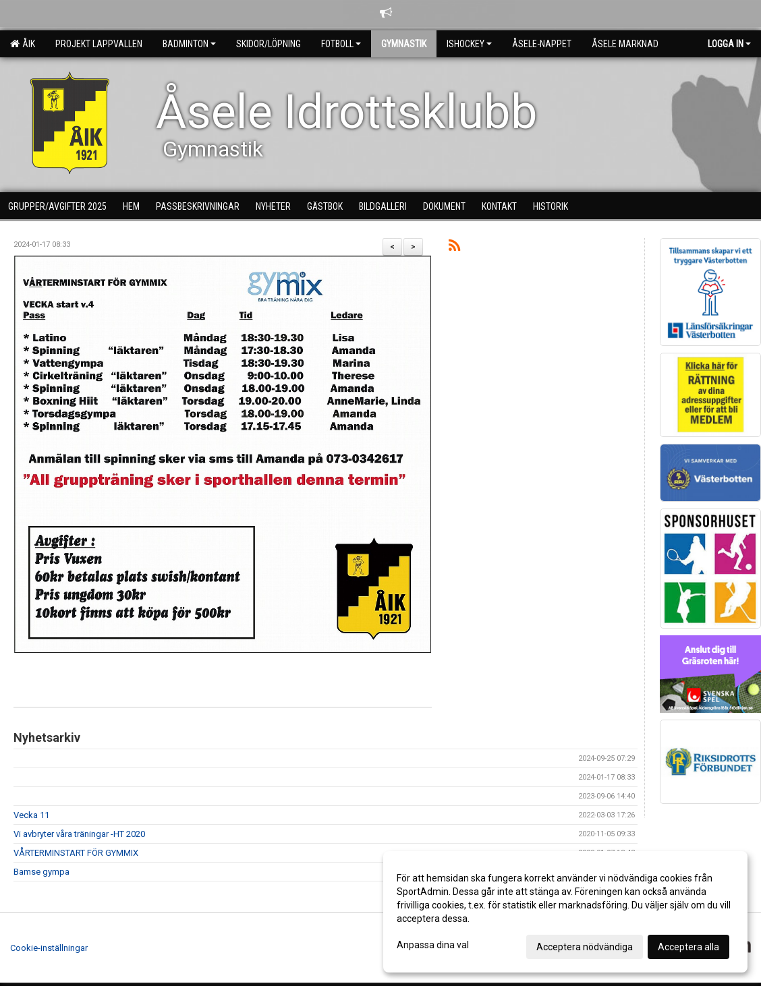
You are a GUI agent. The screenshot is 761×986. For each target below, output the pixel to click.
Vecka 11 (31, 815)
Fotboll (341, 43)
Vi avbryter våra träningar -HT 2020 (79, 834)
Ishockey (469, 43)
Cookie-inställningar (49, 948)
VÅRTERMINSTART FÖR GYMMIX (75, 853)
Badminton (189, 43)
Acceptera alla (688, 946)
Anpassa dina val (433, 944)
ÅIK (22, 43)
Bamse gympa (41, 872)
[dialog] (565, 912)
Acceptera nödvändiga (584, 946)
